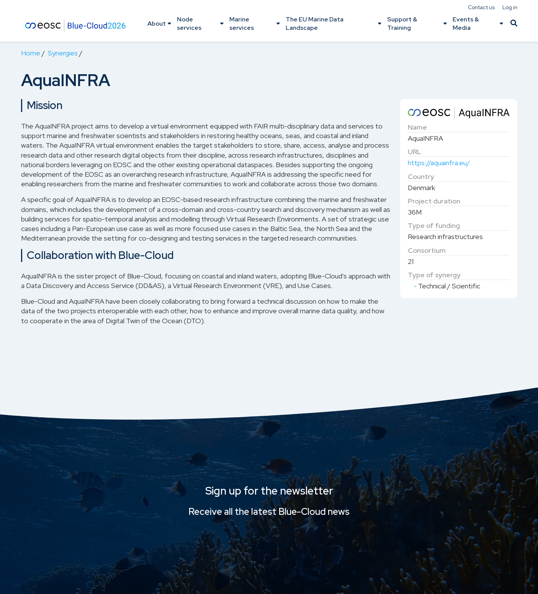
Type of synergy (434, 274)
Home (30, 53)
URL (414, 151)
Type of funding (434, 225)
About (156, 24)
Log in (509, 7)
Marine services (241, 23)
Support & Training (402, 23)
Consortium (427, 250)
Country (421, 176)
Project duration (434, 201)
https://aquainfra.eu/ (439, 162)
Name (417, 127)
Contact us (481, 7)
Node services (189, 23)
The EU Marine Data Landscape (314, 23)
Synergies (63, 53)
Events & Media (466, 23)
